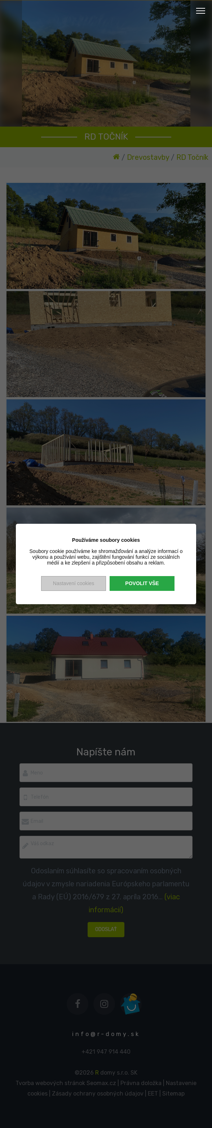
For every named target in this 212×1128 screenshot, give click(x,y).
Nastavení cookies (73, 583)
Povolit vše (142, 583)
